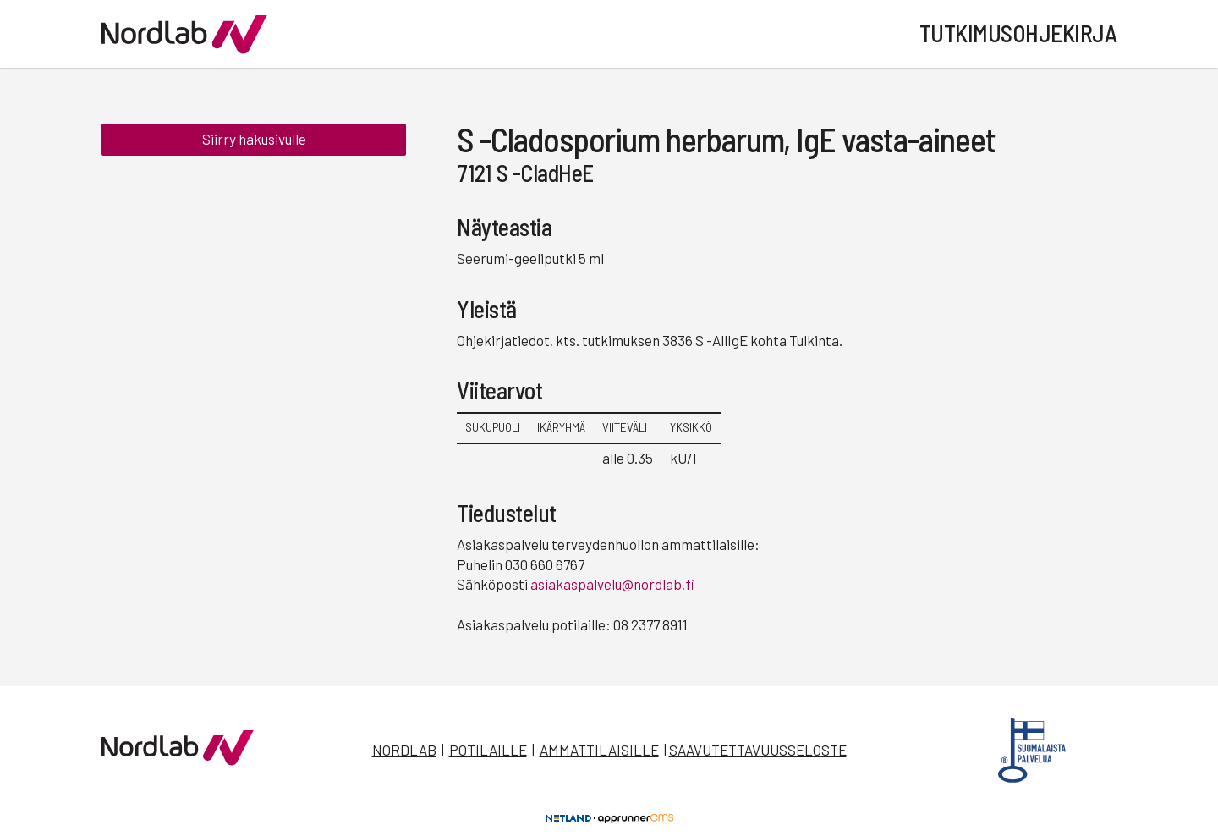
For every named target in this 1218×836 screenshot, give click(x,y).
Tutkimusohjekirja (1018, 33)
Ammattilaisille (599, 749)
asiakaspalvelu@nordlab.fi (612, 583)
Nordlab (404, 749)
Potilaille (488, 749)
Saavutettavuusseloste (758, 749)
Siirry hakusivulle (254, 142)
